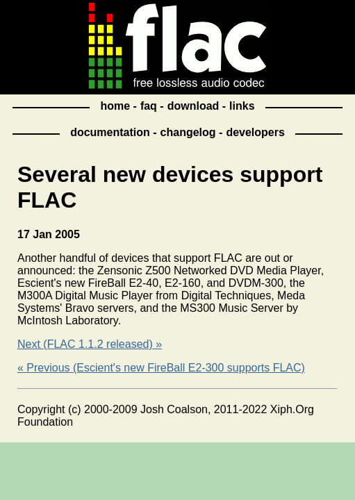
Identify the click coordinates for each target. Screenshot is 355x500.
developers (255, 132)
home (115, 106)
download (193, 106)
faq (148, 106)
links (241, 106)
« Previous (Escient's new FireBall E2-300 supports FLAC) (161, 368)
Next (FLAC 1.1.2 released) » (89, 344)
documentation (110, 132)
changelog (188, 132)
